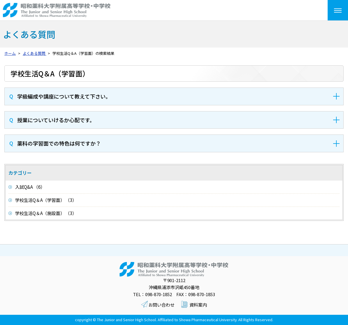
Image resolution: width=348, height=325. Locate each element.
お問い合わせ (161, 305)
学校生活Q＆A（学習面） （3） (46, 200)
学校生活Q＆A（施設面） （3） (46, 213)
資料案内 (198, 305)
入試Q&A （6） (30, 187)
